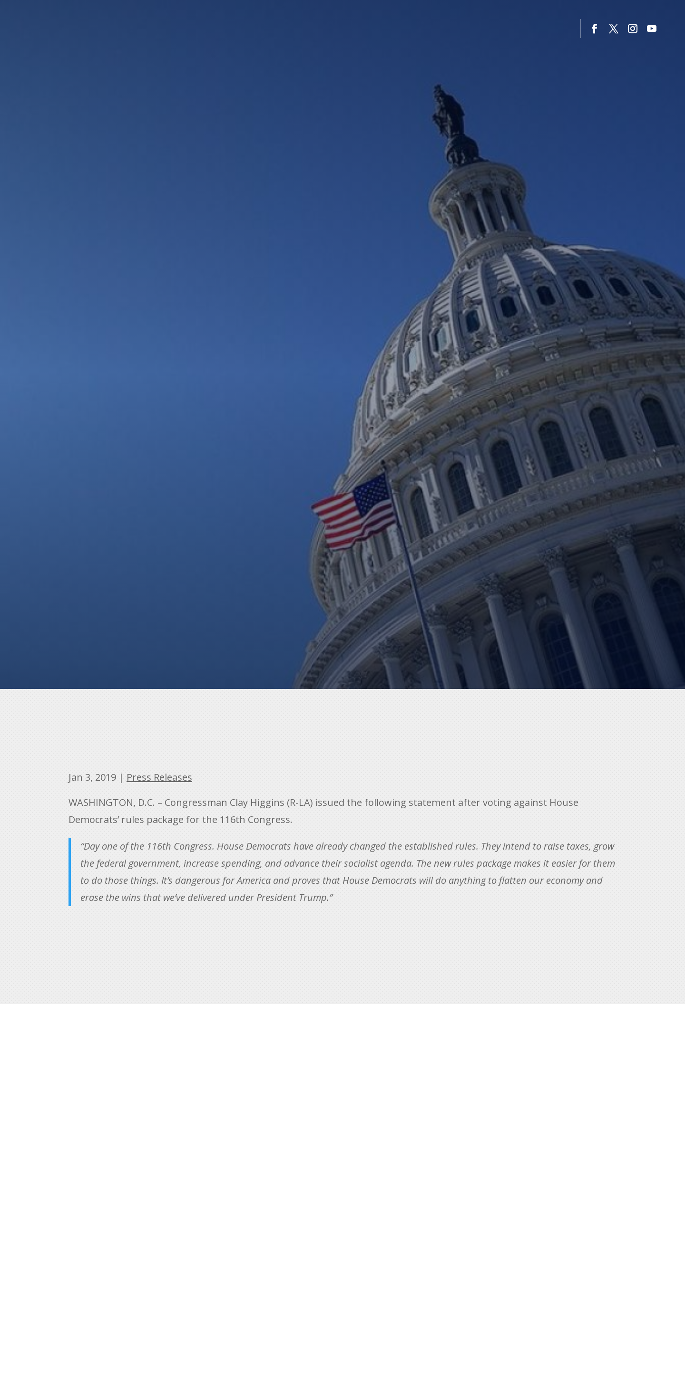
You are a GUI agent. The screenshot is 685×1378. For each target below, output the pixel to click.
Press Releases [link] (159, 777)
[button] (594, 28)
